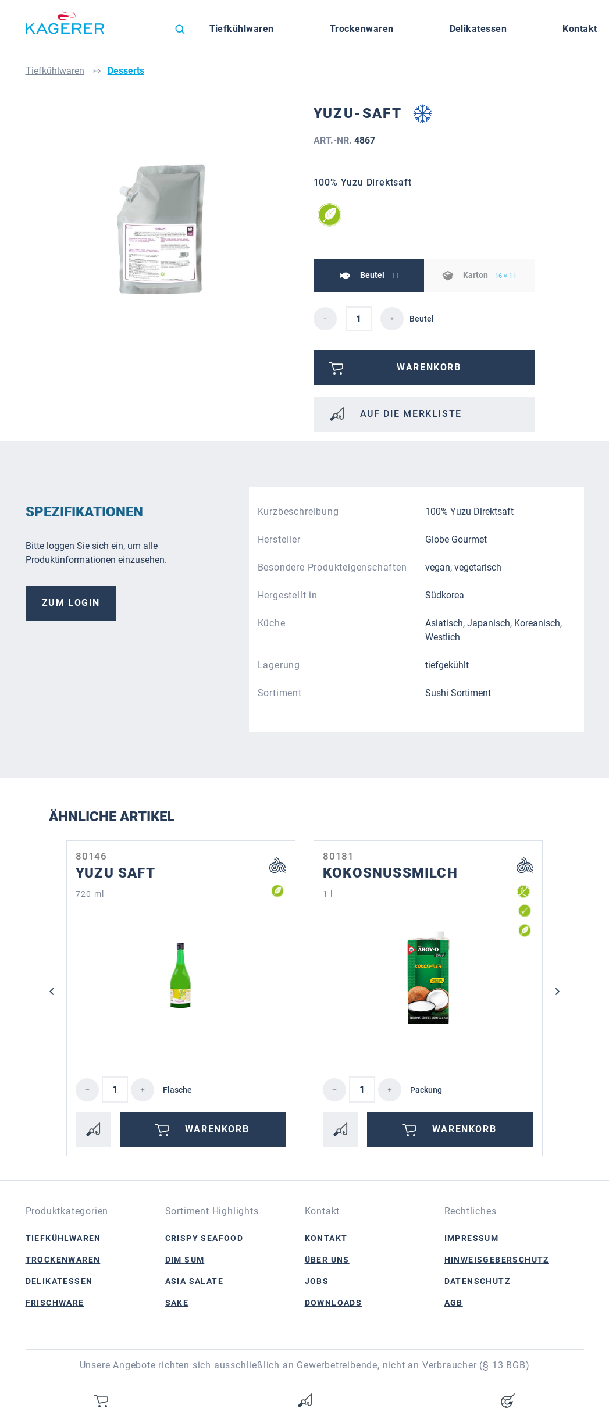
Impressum (471, 1238)
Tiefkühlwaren (63, 1238)
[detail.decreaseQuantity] (325, 318)
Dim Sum (185, 1259)
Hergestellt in (288, 595)
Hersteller (279, 539)
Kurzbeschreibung (298, 511)
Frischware (55, 1302)
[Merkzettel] (305, 1400)
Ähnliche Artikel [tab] (111, 816)
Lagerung (279, 665)
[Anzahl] (115, 1089)
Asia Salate (194, 1281)
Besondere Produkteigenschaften (332, 567)
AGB (453, 1302)
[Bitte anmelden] (424, 367)
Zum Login (71, 602)
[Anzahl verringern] (87, 1089)
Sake (177, 1302)
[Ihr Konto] (508, 1400)
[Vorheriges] (51, 991)
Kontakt (326, 1238)
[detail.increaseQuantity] (392, 318)
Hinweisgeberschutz (496, 1259)
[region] (165, 230)
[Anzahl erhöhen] (142, 1089)
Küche (272, 623)
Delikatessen (59, 1281)
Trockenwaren (63, 1259)
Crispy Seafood (204, 1238)
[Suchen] (179, 29)
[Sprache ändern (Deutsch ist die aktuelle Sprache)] (144, 32)
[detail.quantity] (359, 318)
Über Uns (327, 1259)
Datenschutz (477, 1281)
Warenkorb (200, 1129)
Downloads (333, 1302)
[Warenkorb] (102, 1400)
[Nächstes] (557, 991)
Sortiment (280, 692)
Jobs (317, 1281)
